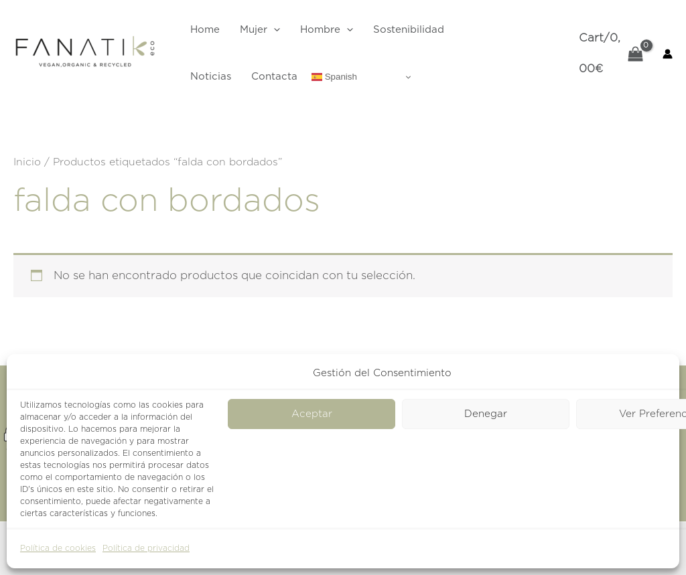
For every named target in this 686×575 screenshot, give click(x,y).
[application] (273, 30)
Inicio (27, 162)
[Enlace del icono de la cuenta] (668, 54)
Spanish (334, 77)
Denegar (485, 414)
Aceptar (311, 414)
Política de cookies (58, 548)
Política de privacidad (146, 548)
